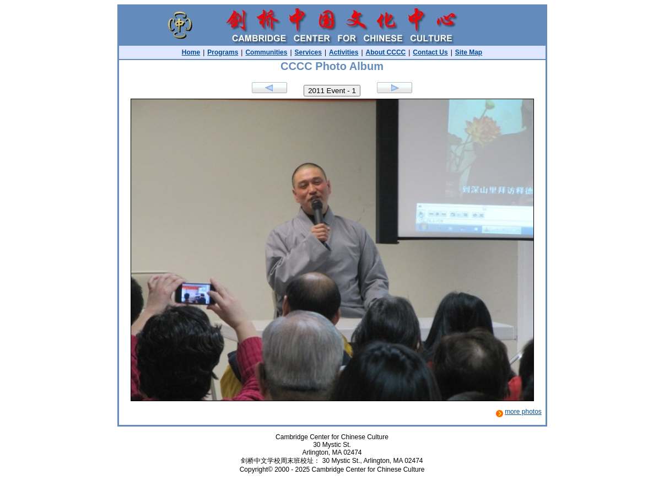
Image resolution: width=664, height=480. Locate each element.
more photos (523, 412)
